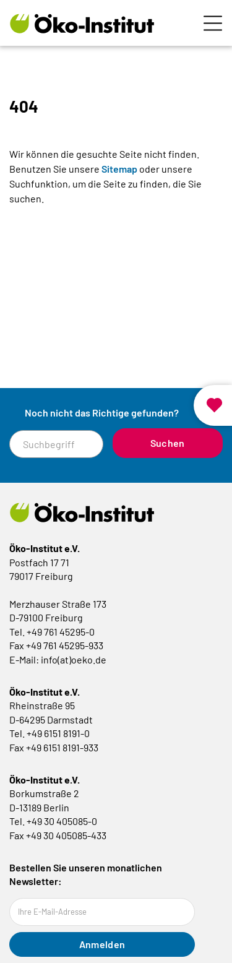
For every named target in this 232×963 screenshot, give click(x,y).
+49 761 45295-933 (64, 645)
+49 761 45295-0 (61, 631)
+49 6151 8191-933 (62, 747)
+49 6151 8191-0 (58, 733)
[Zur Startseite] (82, 23)
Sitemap (119, 169)
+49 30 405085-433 (66, 835)
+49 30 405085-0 (62, 821)
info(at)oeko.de (73, 659)
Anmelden (102, 944)
